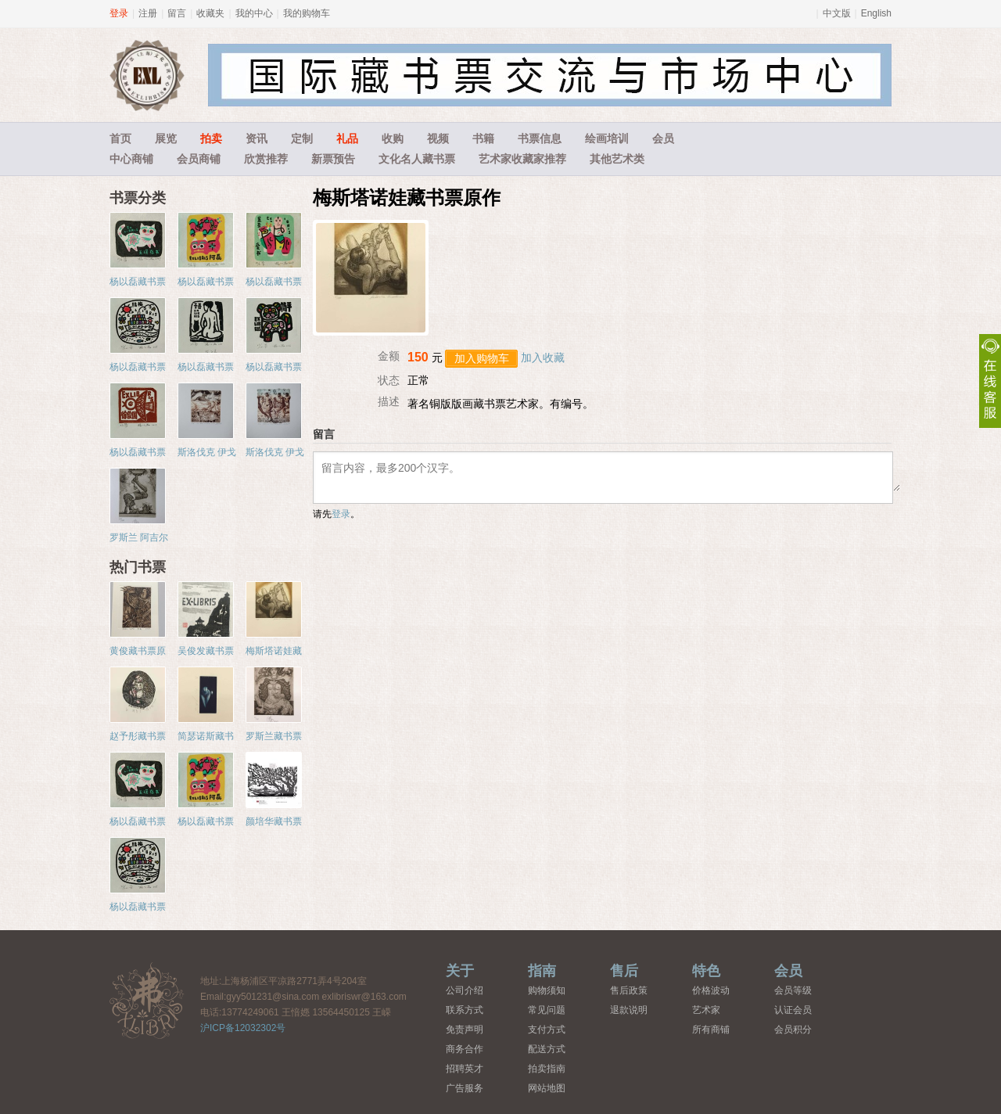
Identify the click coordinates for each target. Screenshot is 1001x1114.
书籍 (483, 138)
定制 (302, 138)
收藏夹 (210, 13)
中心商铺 (131, 159)
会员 (663, 138)
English (876, 13)
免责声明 (464, 1029)
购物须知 (546, 990)
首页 (120, 138)
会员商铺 (199, 159)
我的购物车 (306, 13)
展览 (166, 138)
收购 (393, 138)
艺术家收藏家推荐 (522, 159)
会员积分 (793, 1029)
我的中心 (254, 13)
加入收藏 (543, 357)
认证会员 (793, 1009)
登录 (118, 13)
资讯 (256, 138)
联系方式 (464, 1009)
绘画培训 (607, 138)
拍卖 (211, 138)
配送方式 (546, 1049)
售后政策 (629, 990)
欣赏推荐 (266, 159)
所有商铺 (711, 1029)
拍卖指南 (546, 1068)
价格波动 (711, 990)
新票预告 (333, 159)
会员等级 (793, 990)
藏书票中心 (147, 1000)
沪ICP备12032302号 (242, 1027)
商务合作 (464, 1049)
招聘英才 (464, 1068)
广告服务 (464, 1088)
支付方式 (546, 1029)
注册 (147, 13)
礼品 (347, 138)
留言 (176, 13)
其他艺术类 (617, 159)
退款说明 (629, 1009)
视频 (438, 138)
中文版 (837, 13)
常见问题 (546, 1009)
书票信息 (539, 138)
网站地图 (546, 1088)
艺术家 (706, 1009)
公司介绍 (464, 990)
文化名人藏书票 (417, 159)
